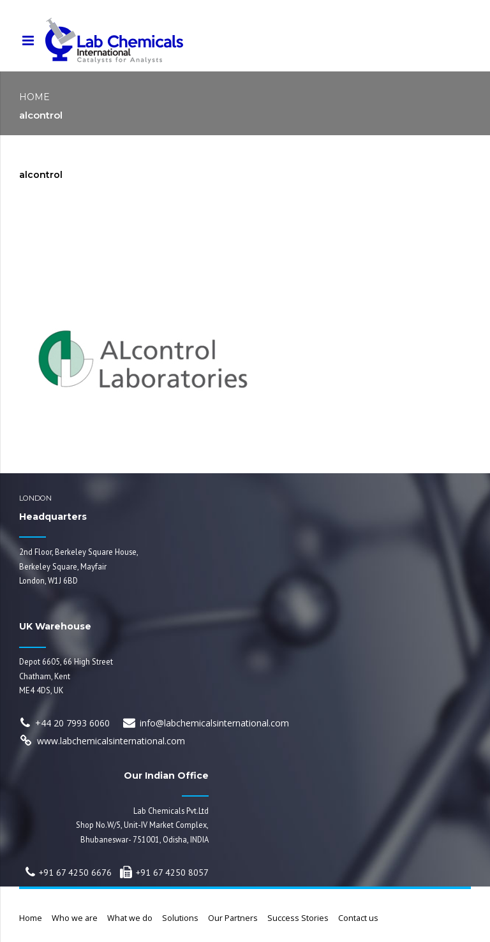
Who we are (75, 918)
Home (34, 97)
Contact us (358, 918)
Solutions (180, 918)
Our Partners (233, 918)
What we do (129, 918)
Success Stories (298, 918)
